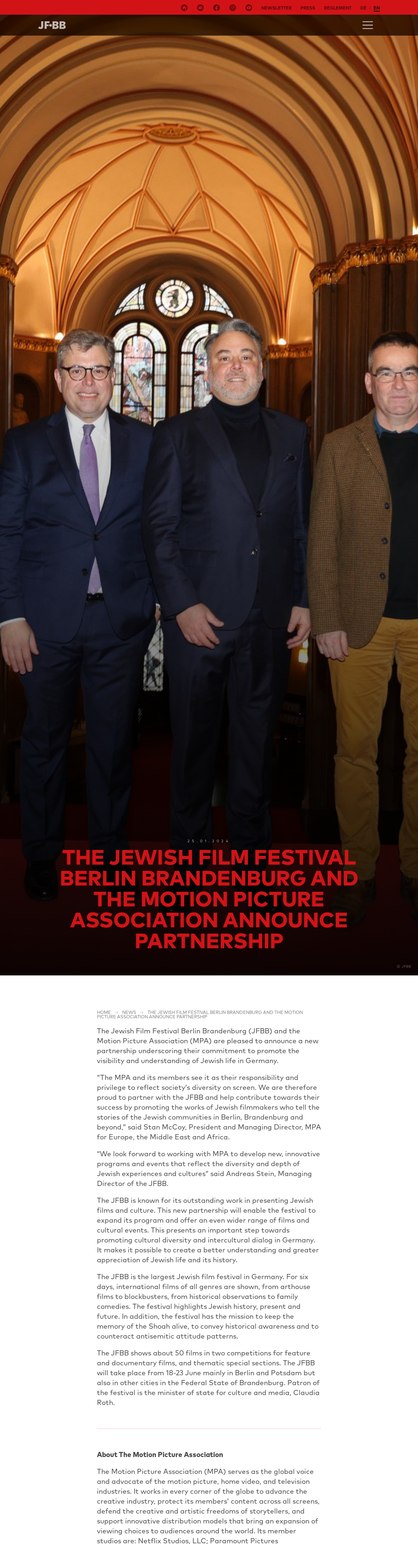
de (363, 8)
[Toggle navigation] (368, 25)
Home (104, 1012)
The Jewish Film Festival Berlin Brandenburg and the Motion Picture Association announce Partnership (200, 1014)
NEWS (129, 1012)
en (377, 8)
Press (308, 8)
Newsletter (276, 8)
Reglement (338, 8)
